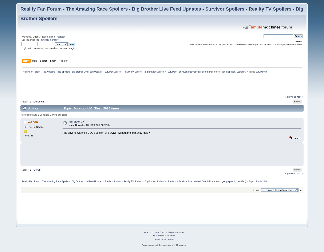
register (61, 36)
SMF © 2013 (161, 232)
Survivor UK (76, 121)
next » (300, 97)
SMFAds (156, 235)
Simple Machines (176, 232)
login (51, 36)
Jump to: (257, 190)
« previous (290, 97)
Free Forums (169, 235)
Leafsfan (241, 71)
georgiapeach (229, 71)
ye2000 (32, 122)
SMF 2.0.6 (148, 232)
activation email (49, 40)
